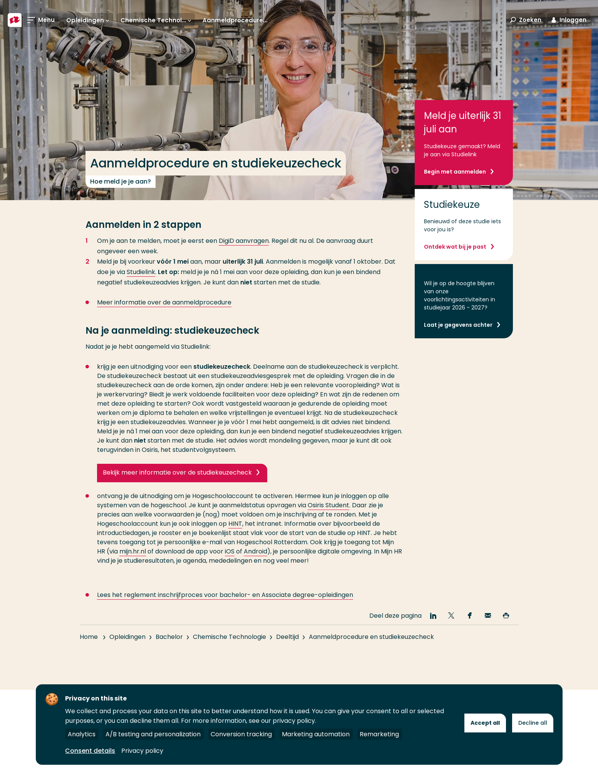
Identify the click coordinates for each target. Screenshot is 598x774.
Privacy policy (142, 750)
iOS (230, 551)
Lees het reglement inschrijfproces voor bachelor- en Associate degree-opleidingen (225, 604)
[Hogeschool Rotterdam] (15, 20)
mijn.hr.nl (132, 551)
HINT (235, 523)
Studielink (141, 271)
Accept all (485, 723)
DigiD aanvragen (244, 240)
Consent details (90, 750)
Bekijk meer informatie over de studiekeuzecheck (177, 472)
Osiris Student (328, 505)
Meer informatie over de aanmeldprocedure (164, 302)
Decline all (532, 723)
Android (255, 551)
